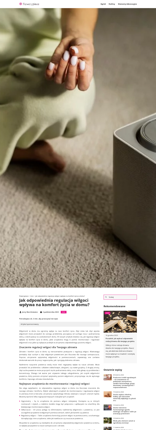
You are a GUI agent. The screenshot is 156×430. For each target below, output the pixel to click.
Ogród (103, 4)
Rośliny (112, 4)
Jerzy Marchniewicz (30, 312)
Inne (63, 312)
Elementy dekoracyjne (127, 4)
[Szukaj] (106, 297)
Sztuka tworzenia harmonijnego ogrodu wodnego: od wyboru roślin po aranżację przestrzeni (124, 411)
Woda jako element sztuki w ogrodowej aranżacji (124, 422)
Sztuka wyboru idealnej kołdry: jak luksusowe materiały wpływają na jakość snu (124, 397)
